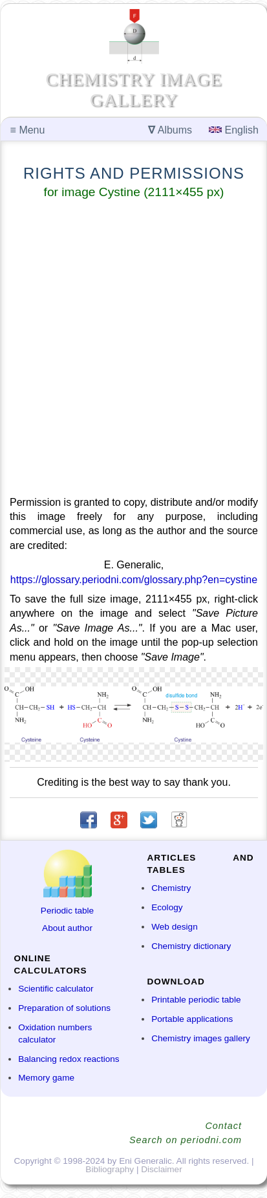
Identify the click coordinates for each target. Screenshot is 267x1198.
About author (67, 928)
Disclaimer (161, 1169)
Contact (223, 1126)
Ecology (166, 907)
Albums (170, 130)
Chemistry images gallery (200, 1038)
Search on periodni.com (185, 1140)
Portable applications (192, 1019)
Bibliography (109, 1169)
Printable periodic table (195, 999)
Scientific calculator (55, 988)
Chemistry (171, 888)
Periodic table (67, 910)
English (234, 130)
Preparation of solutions (64, 1008)
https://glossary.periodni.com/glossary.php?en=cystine (133, 579)
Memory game (46, 1078)
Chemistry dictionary (191, 946)
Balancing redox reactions (68, 1059)
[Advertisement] (133, 350)
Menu (27, 130)
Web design (174, 927)
